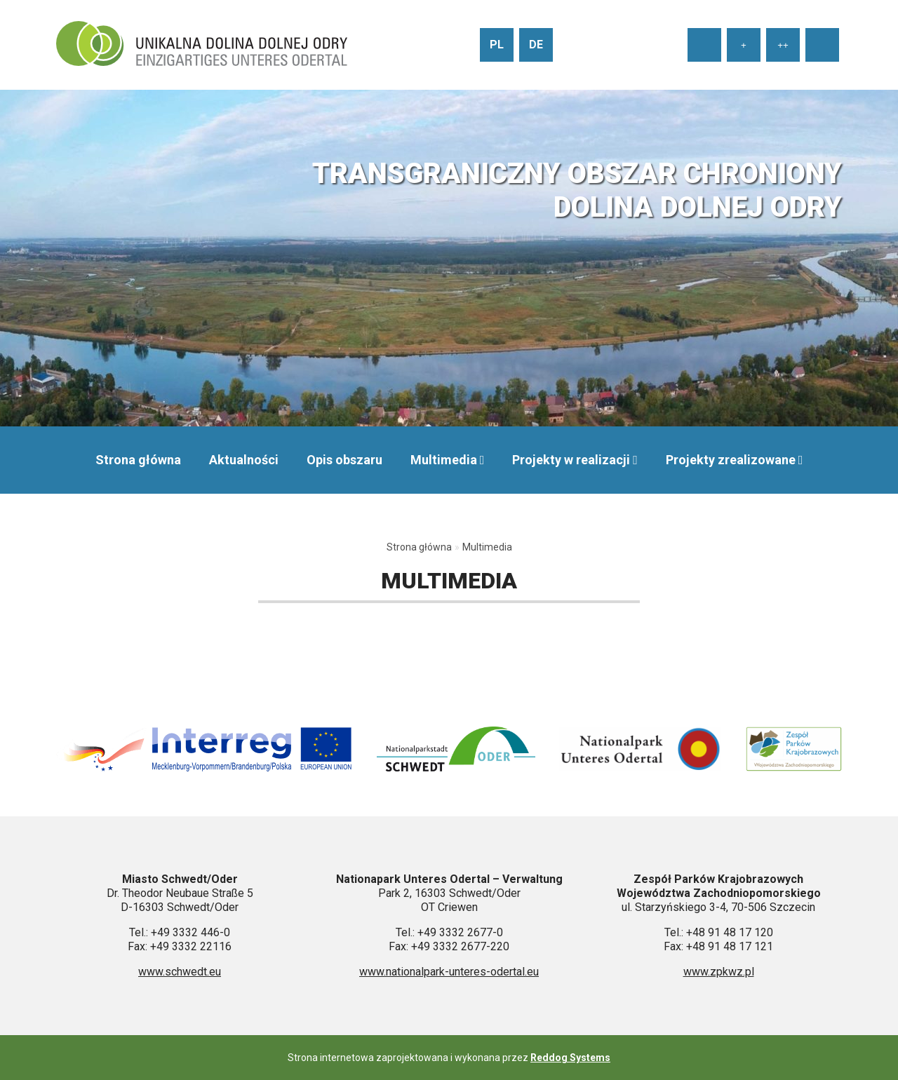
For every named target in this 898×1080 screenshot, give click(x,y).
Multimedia (443, 459)
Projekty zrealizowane (731, 459)
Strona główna (138, 459)
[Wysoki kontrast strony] (822, 45)
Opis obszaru (344, 459)
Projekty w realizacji (571, 459)
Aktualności (244, 459)
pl (497, 44)
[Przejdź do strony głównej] (201, 45)
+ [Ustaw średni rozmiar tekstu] (743, 45)
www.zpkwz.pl (718, 971)
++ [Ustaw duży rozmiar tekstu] (783, 45)
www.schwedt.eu (179, 971)
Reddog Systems (570, 1057)
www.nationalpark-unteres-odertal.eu (449, 971)
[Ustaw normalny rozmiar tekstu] (704, 45)
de (536, 44)
